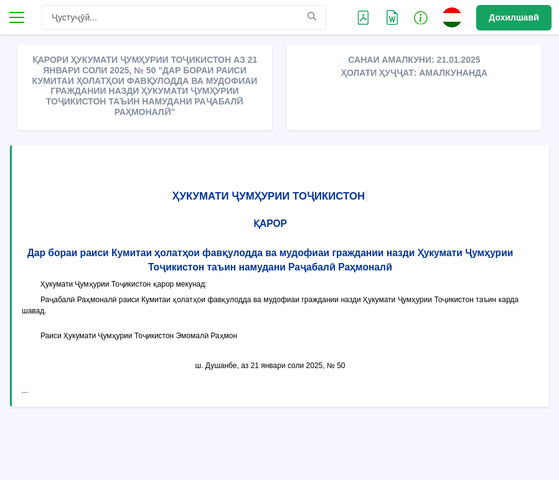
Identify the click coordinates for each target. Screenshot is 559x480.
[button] (421, 17)
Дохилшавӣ (514, 17)
